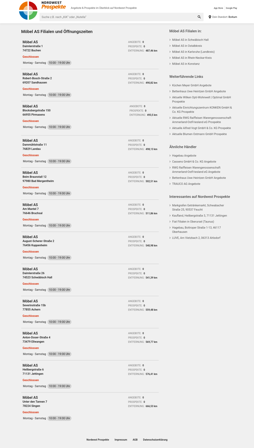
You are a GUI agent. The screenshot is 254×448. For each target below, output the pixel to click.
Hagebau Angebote (184, 155)
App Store (218, 8)
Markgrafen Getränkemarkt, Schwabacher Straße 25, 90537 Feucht (198, 207)
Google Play (231, 8)
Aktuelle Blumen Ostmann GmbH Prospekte (199, 134)
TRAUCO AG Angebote (186, 184)
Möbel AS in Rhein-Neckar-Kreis (192, 57)
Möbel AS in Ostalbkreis (187, 45)
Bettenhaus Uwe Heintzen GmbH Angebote (199, 91)
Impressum (121, 439)
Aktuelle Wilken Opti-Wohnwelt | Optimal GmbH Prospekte (201, 99)
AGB (135, 439)
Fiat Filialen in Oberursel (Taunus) (193, 221)
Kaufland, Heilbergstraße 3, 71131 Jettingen (199, 215)
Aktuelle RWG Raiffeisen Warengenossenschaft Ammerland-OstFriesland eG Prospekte (201, 120)
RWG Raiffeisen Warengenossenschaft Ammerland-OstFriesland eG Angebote (196, 170)
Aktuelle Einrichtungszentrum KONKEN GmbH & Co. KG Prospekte (202, 110)
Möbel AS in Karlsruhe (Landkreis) (193, 51)
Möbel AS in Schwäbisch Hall (190, 39)
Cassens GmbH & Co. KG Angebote (194, 161)
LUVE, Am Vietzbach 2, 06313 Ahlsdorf (196, 238)
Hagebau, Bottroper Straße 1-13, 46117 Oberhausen (196, 230)
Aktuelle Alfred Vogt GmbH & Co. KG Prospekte (201, 128)
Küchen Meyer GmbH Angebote (191, 85)
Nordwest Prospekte (125, 8)
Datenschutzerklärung (155, 439)
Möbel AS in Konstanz (186, 63)
